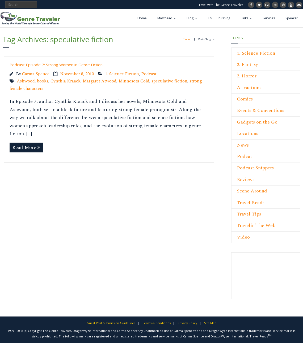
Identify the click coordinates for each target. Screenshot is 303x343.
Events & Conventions (260, 110)
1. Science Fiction (122, 74)
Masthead (164, 18)
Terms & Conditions (156, 323)
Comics (245, 99)
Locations (247, 133)
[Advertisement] (253, 279)
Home (142, 18)
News (243, 145)
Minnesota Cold (134, 81)
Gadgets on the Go (257, 122)
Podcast (149, 74)
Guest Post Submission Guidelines (111, 323)
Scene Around (252, 191)
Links (244, 18)
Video (243, 237)
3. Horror (246, 76)
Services (269, 18)
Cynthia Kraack (65, 81)
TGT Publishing (219, 18)
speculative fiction (169, 81)
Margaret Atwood (99, 81)
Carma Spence (35, 74)
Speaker (291, 18)
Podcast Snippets (255, 168)
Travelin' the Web (256, 225)
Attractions (249, 87)
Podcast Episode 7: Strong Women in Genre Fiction (56, 64)
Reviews (245, 179)
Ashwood (26, 81)
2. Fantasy (247, 64)
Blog (190, 18)
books (42, 81)
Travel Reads (250, 202)
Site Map (210, 323)
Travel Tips (249, 214)
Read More (24, 147)
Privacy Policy (187, 323)
